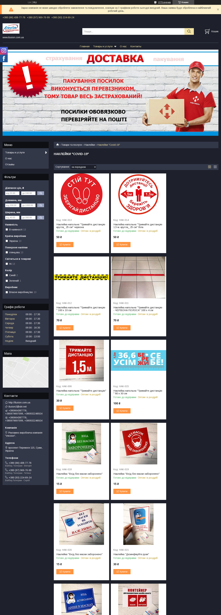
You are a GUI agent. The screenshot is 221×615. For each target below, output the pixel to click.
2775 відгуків (164, 2)
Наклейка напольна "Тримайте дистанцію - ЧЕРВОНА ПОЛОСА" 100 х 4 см (79, 310)
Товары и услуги (103, 46)
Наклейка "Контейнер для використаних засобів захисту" (190, 475)
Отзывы (9, 164)
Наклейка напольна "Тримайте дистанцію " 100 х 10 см (185, 226)
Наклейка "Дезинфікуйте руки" (74, 473)
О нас (123, 46)
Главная (84, 46)
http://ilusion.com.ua (19, 402)
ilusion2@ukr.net (18, 406)
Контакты (135, 46)
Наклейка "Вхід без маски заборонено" (79, 393)
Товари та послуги (71, 144)
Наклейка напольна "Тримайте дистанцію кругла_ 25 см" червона (76, 226)
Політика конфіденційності (144, 612)
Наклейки (89, 144)
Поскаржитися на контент (117, 612)
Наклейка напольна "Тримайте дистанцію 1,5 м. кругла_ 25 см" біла (133, 226)
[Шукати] (189, 31)
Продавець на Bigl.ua (110, 608)
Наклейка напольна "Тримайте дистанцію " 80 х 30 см (185, 309)
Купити (66, 244)
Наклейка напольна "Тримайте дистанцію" (130, 309)
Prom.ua (127, 605)
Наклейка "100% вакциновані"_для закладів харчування (76, 558)
